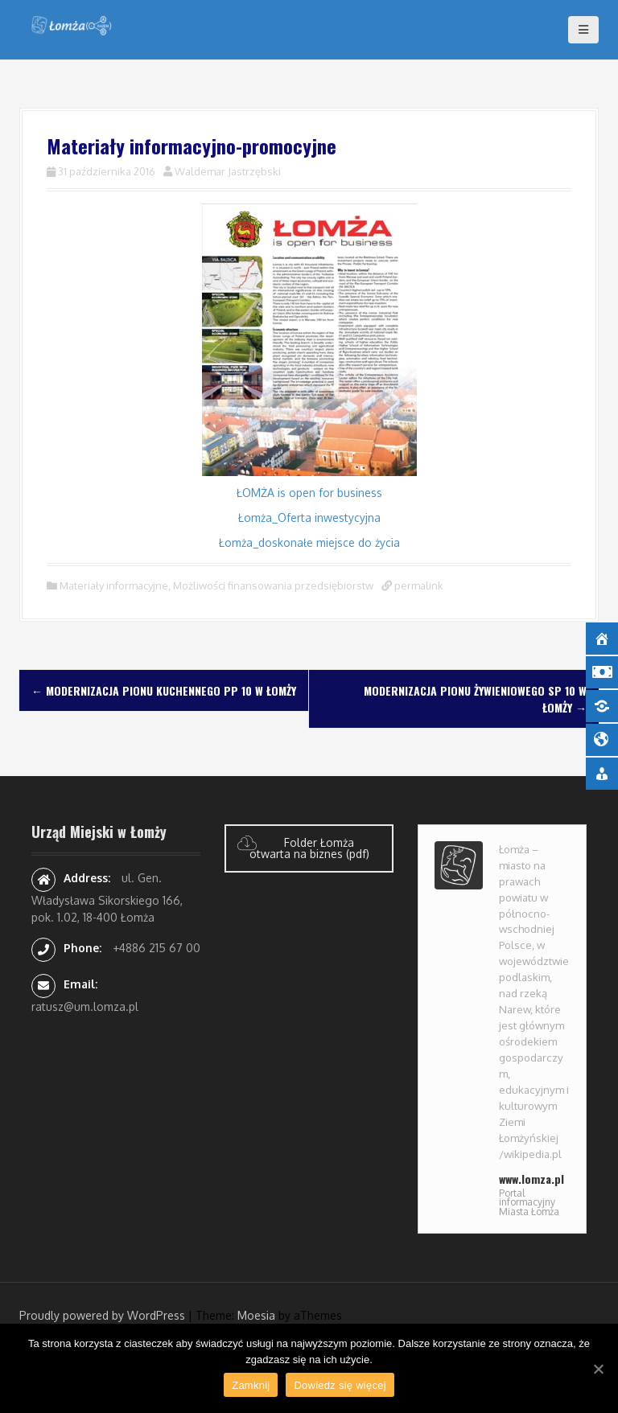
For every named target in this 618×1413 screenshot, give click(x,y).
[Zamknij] (598, 1369)
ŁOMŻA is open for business (309, 492)
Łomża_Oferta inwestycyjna (309, 517)
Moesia (256, 1315)
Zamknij (251, 1385)
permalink (417, 585)
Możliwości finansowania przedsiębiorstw (273, 585)
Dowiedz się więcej (339, 1385)
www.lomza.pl (531, 1178)
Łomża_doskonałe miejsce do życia (309, 542)
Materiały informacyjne (114, 585)
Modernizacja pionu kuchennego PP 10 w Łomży (163, 690)
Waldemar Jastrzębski (228, 171)
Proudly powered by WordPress (102, 1315)
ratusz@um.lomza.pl (84, 1006)
